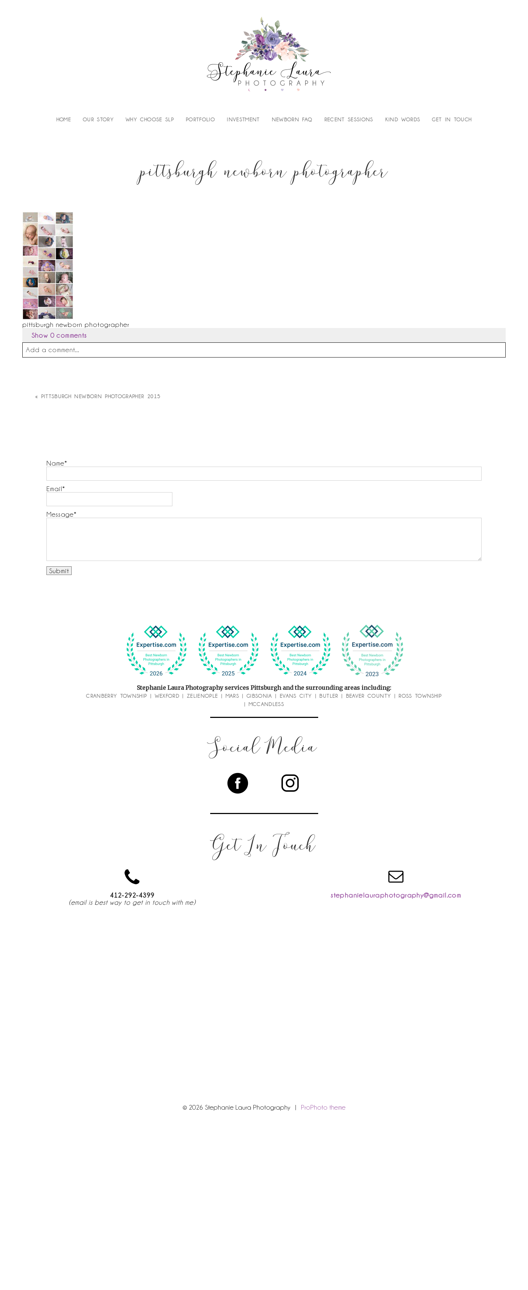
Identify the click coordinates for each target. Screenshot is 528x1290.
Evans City (296, 695)
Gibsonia (259, 695)
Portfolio (200, 119)
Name (55, 463)
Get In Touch (451, 119)
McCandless (266, 704)
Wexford (167, 695)
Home (64, 119)
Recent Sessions (348, 119)
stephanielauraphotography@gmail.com (396, 895)
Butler (328, 695)
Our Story (98, 119)
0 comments (59, 335)
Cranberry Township (116, 695)
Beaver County (368, 695)
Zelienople (202, 695)
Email (54, 488)
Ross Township (420, 695)
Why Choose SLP (150, 119)
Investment (243, 119)
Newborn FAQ (292, 119)
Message (60, 514)
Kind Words (402, 119)
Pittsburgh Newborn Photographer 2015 (101, 396)
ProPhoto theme (323, 1107)
